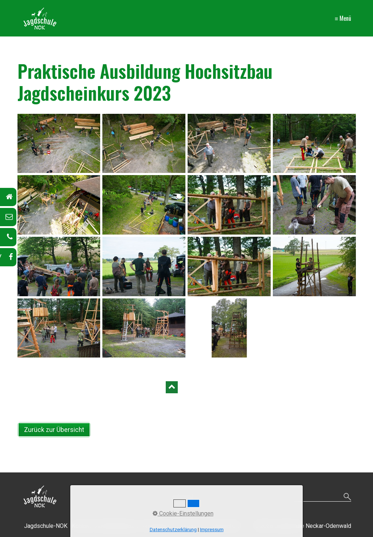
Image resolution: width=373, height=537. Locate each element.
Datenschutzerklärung (173, 529)
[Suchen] (347, 497)
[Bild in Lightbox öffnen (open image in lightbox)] (59, 143)
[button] (54, 429)
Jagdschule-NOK (45, 525)
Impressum (212, 529)
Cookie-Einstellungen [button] (183, 513)
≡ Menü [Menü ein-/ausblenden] (343, 18)
